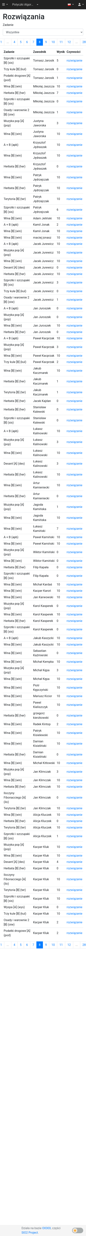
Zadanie (8, 25)
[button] (25, 4)
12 (69, 42)
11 (61, 42)
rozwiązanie (74, 60)
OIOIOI (46, 1228)
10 (53, 42)
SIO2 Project (30, 1232)
